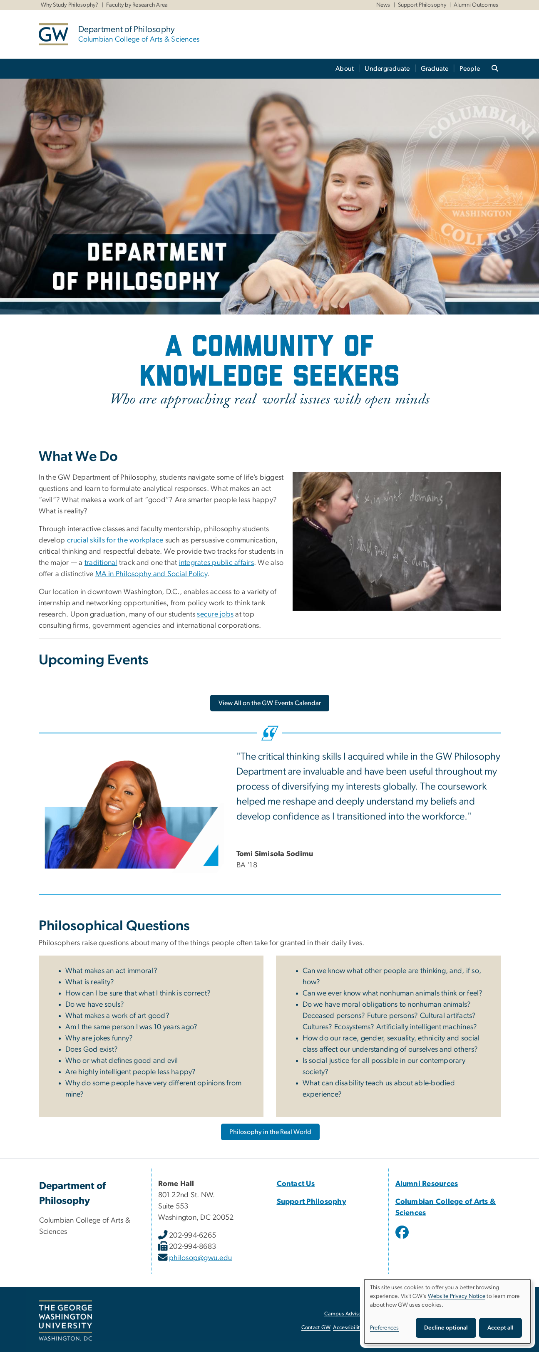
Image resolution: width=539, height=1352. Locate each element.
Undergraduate (387, 68)
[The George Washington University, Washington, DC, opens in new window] (65, 1320)
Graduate (435, 68)
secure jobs (215, 614)
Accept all (500, 1328)
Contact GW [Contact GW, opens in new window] (316, 1327)
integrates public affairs (216, 563)
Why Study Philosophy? (70, 5)
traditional (100, 563)
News (383, 5)
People (470, 68)
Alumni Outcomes (476, 5)
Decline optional (446, 1328)
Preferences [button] (384, 1328)
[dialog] (447, 1311)
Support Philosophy (422, 5)
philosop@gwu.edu (200, 1258)
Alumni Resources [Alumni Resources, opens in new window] (426, 1184)
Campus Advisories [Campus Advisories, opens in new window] (347, 1314)
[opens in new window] (402, 1238)
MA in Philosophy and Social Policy (151, 574)
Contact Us (296, 1184)
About (344, 68)
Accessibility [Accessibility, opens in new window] (347, 1327)
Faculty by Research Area (137, 5)
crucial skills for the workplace (115, 540)
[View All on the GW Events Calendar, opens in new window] (269, 703)
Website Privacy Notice (457, 1296)
